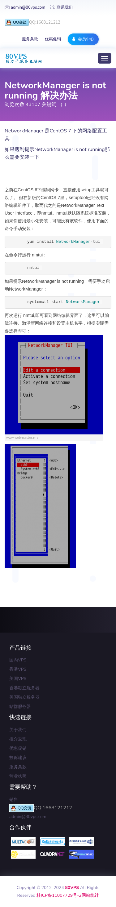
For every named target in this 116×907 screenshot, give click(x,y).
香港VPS (17, 669)
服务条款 (30, 39)
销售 (13, 800)
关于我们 (18, 730)
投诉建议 (18, 758)
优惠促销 (53, 39)
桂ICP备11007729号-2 (59, 895)
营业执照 (18, 776)
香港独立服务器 (24, 688)
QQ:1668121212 (32, 22)
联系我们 (61, 7)
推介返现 (18, 739)
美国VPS (17, 679)
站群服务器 (20, 706)
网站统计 (90, 895)
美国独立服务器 (24, 697)
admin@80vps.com (25, 7)
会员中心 (83, 39)
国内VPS (17, 660)
